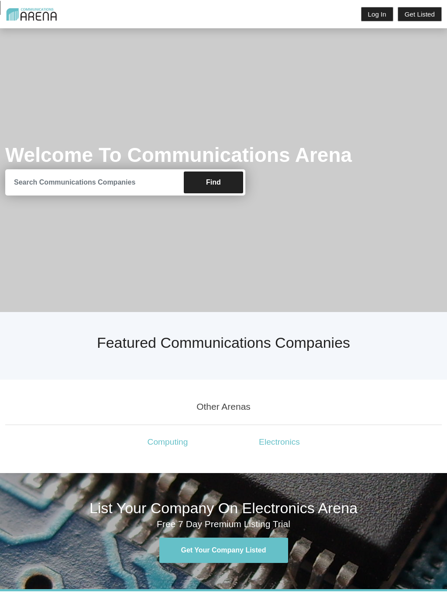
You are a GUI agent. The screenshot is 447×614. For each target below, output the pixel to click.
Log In (377, 14)
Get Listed (420, 14)
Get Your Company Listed (223, 550)
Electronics (279, 441)
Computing (168, 441)
